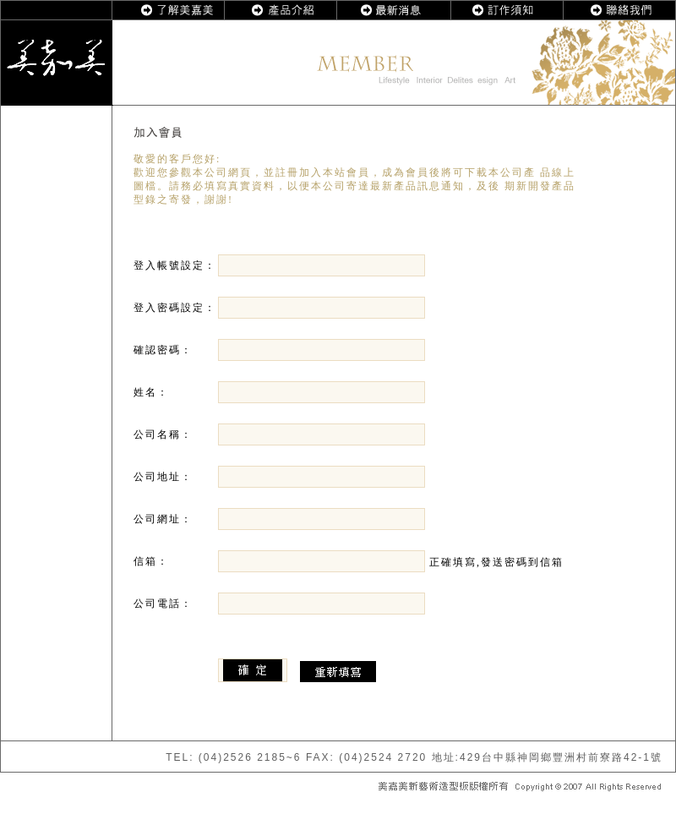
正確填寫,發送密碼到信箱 (391, 562)
